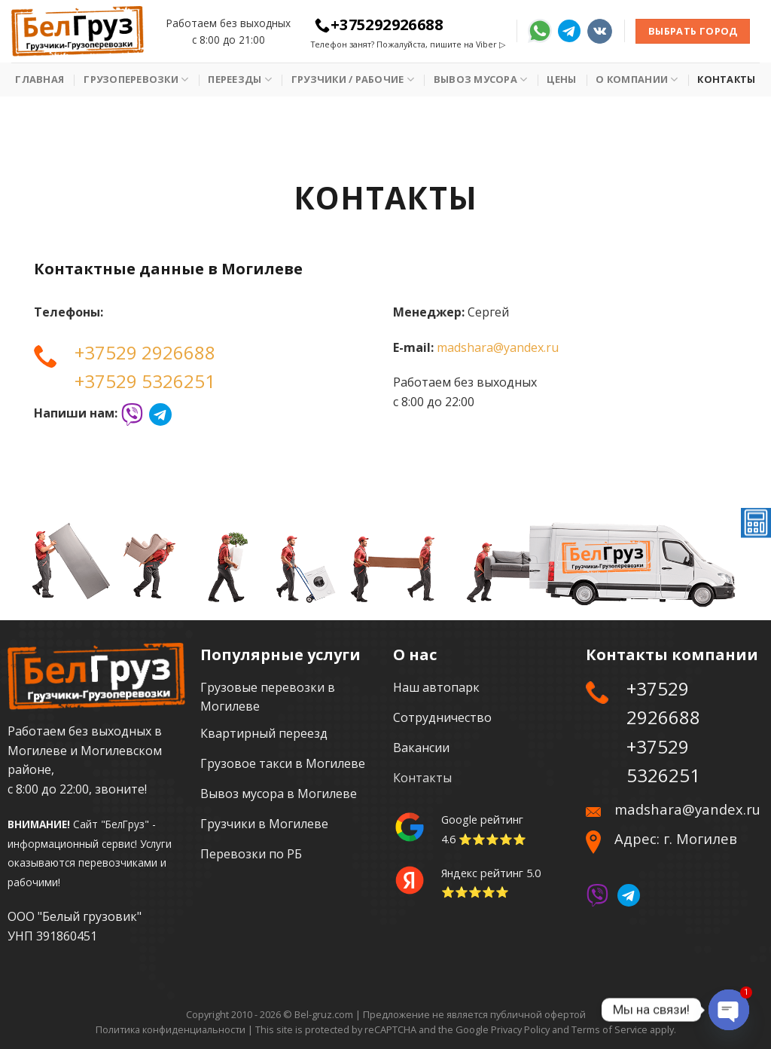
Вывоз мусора (481, 79)
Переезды (240, 79)
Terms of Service (609, 1029)
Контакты (726, 79)
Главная (39, 79)
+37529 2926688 (145, 352)
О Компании (637, 79)
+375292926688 (379, 24)
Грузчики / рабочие (352, 79)
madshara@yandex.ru (498, 347)
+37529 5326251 (145, 381)
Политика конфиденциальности (170, 1029)
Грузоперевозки (136, 79)
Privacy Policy (520, 1029)
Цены (561, 79)
